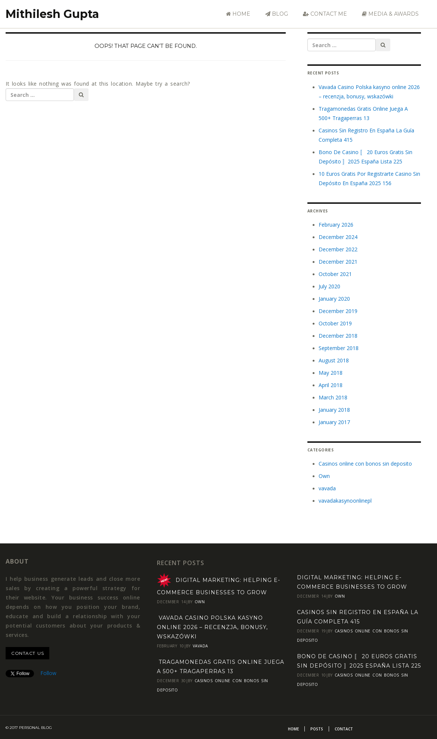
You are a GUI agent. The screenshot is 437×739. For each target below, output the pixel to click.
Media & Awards (390, 13)
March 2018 (333, 397)
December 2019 (338, 311)
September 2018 (339, 348)
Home (238, 13)
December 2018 (338, 335)
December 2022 (338, 249)
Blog (276, 13)
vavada (327, 488)
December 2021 (338, 261)
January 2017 (334, 422)
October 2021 (335, 273)
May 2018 (331, 372)
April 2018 (331, 385)
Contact (344, 729)
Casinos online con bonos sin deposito (365, 463)
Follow (48, 673)
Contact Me (325, 13)
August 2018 (334, 360)
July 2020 (329, 286)
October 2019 (335, 323)
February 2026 (336, 224)
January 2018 (334, 409)
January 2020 (334, 298)
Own (324, 475)
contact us (27, 653)
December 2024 (338, 236)
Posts (316, 729)
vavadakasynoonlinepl (345, 500)
